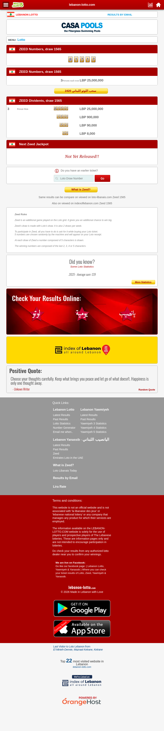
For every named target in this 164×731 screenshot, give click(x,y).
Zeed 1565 (119, 197)
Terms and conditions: (67, 500)
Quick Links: (60, 402)
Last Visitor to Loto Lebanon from (78, 648)
